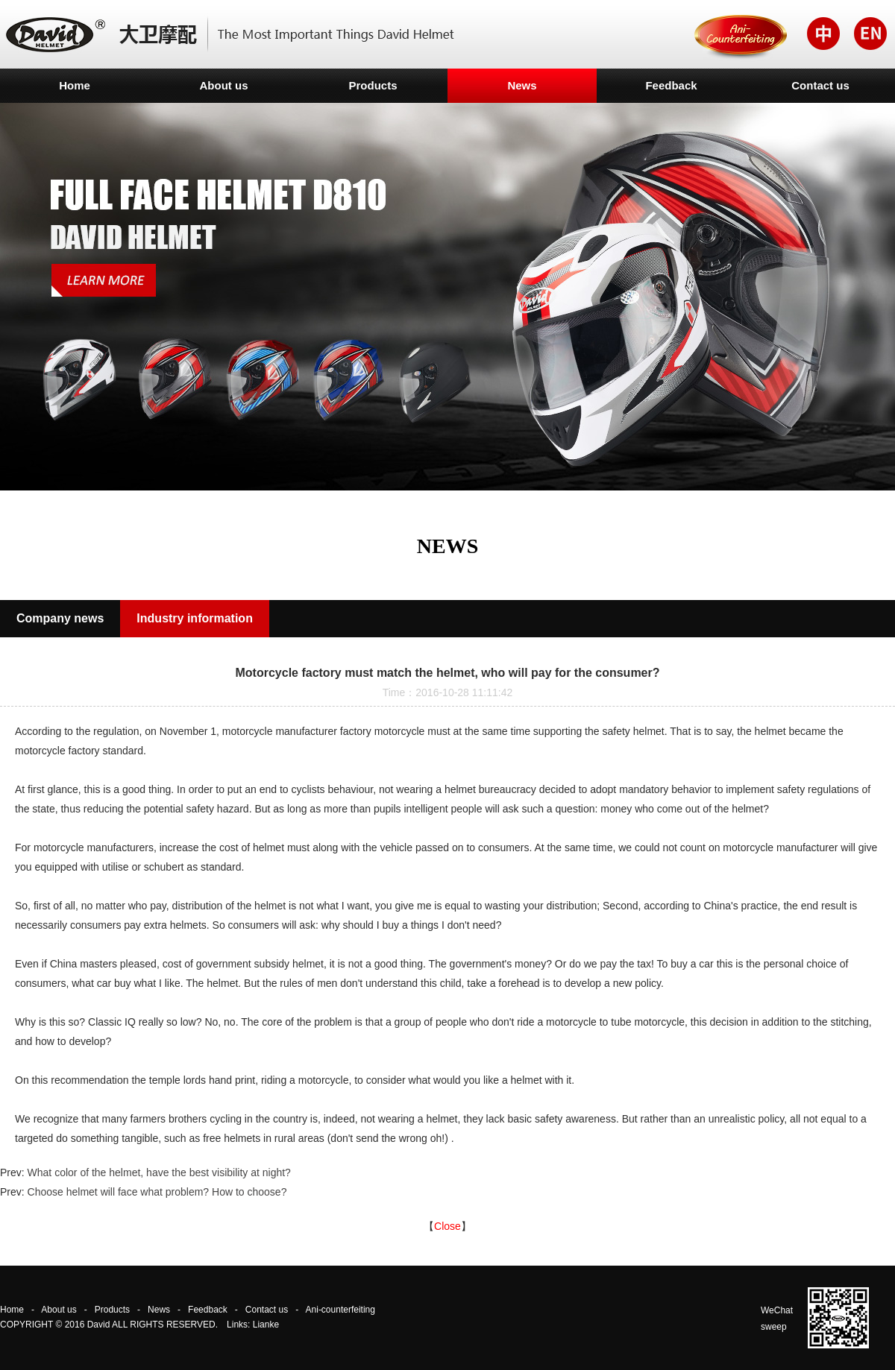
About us (224, 85)
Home (74, 85)
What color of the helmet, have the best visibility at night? (159, 1172)
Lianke (266, 1324)
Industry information (194, 618)
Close (447, 1226)
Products (372, 85)
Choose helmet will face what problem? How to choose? (157, 1192)
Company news (60, 618)
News (521, 85)
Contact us (820, 85)
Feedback (671, 85)
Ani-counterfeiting (340, 1309)
